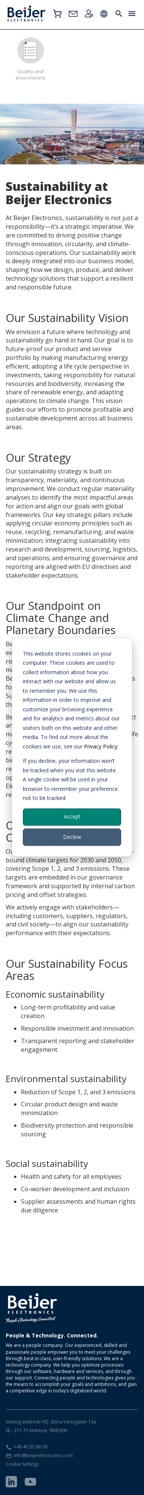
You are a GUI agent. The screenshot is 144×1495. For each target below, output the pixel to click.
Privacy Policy (100, 746)
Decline (72, 836)
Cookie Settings (22, 1464)
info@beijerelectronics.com (43, 1455)
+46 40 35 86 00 (30, 1446)
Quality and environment (30, 59)
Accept (72, 816)
